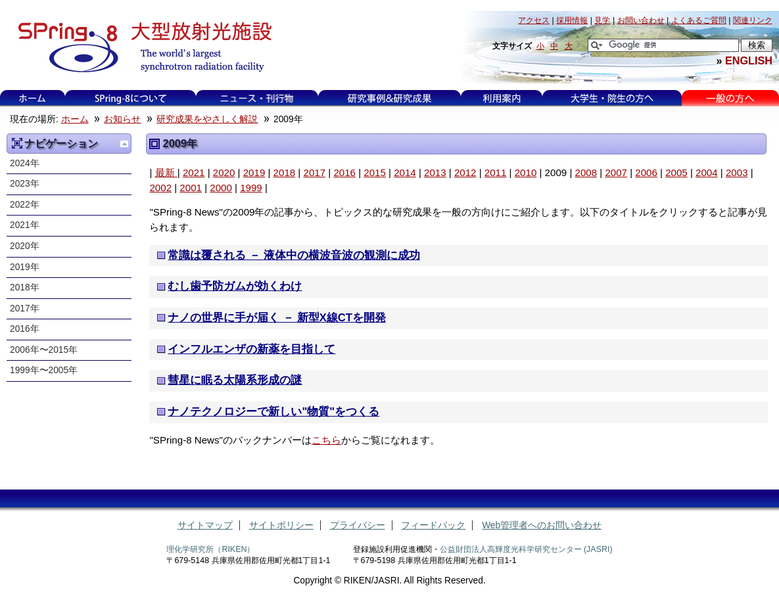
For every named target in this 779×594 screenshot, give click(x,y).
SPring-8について (130, 98)
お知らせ (122, 119)
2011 (495, 172)
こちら (326, 440)
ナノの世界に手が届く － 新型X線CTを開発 (276, 317)
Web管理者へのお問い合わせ (542, 525)
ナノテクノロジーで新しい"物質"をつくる (273, 411)
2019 (254, 172)
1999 (251, 187)
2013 (435, 172)
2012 (465, 172)
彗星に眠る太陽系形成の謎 (235, 380)
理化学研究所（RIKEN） (210, 549)
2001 (190, 187)
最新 (166, 172)
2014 (405, 172)
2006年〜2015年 (44, 350)
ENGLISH (748, 60)
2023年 (24, 184)
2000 (221, 187)
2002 (160, 187)
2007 (616, 172)
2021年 (24, 225)
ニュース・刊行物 (257, 98)
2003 (737, 172)
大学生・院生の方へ (612, 98)
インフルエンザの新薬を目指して (251, 349)
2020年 (24, 246)
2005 (676, 172)
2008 (586, 172)
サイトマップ (205, 525)
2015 (375, 172)
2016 (344, 172)
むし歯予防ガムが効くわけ (235, 286)
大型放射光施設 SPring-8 (140, 47)
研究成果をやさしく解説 (207, 119)
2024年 (24, 163)
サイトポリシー (281, 525)
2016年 (24, 329)
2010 (526, 172)
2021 (194, 172)
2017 (314, 172)
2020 (224, 172)
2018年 (24, 287)
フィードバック (433, 525)
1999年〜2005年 (44, 370)
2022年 (24, 205)
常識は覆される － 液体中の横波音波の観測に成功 (293, 255)
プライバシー (357, 525)
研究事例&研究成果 (389, 98)
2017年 (24, 308)
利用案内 (501, 98)
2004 (707, 172)
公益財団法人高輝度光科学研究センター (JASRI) (526, 549)
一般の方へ (730, 98)
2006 (646, 172)
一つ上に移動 (124, 144)
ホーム (32, 98)
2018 (284, 172)
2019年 (24, 267)
